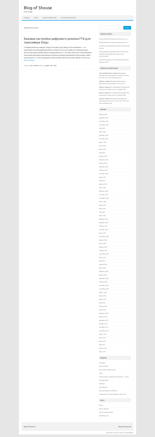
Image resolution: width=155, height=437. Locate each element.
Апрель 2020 (103, 240)
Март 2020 (102, 243)
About (36, 17)
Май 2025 (102, 128)
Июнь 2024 (102, 149)
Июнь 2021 (102, 233)
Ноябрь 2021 (103, 226)
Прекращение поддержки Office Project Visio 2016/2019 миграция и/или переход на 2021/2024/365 (113, 54)
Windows (37, 65)
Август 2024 (103, 142)
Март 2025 (102, 132)
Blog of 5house (38, 7)
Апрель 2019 (103, 264)
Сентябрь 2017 (104, 330)
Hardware (102, 363)
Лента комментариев (106, 412)
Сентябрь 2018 (104, 289)
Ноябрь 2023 (103, 170)
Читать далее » (29, 60)
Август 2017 (103, 334)
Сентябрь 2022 (104, 198)
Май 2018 (102, 303)
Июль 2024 (102, 145)
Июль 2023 (102, 177)
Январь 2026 (103, 114)
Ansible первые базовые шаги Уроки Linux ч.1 (113, 42)
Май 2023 (102, 180)
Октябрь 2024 (103, 138)
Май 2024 (102, 152)
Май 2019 (102, 261)
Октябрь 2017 (103, 327)
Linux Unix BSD (103, 366)
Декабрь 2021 (103, 222)
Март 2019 (102, 268)
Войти (101, 405)
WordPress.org (103, 415)
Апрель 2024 (103, 156)
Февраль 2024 (103, 159)
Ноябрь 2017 (103, 323)
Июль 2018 (102, 296)
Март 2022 (102, 215)
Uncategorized (103, 380)
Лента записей (103, 409)
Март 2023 (102, 187)
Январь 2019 (103, 275)
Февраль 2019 (103, 271)
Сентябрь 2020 (104, 236)
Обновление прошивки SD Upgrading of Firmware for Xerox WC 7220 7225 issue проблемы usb (114, 75)
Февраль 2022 (103, 219)
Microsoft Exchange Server (107, 370)
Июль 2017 (102, 337)
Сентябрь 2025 (104, 125)
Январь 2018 (103, 316)
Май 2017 (102, 344)
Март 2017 (102, 351)
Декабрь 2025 (103, 118)
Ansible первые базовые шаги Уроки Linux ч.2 (113, 39)
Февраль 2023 (103, 191)
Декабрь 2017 (103, 320)
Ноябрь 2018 (103, 282)
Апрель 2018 (103, 306)
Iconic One (109, 432)
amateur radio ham (50, 17)
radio (31, 65)
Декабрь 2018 (103, 278)
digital (47, 65)
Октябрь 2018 (103, 285)
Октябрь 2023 (103, 173)
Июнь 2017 (102, 341)
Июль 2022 (102, 205)
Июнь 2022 (102, 208)
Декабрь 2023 (103, 166)
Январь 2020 (103, 247)
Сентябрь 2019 (104, 254)
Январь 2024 (103, 163)
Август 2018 (103, 292)
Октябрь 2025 (103, 121)
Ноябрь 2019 (103, 250)
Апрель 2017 (103, 348)
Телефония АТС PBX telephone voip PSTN (112, 394)
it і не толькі (28, 12)
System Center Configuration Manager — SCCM (114, 377)
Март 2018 (102, 310)
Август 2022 (103, 201)
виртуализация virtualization (108, 390)
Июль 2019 (102, 257)
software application (68, 17)
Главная (27, 17)
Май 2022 (102, 212)
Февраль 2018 (103, 313)
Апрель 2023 (103, 184)
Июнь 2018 (102, 299)
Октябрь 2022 (103, 194)
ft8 (51, 65)
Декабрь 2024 (103, 135)
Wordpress (129, 432)
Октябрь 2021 (103, 229)
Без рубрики (103, 387)
